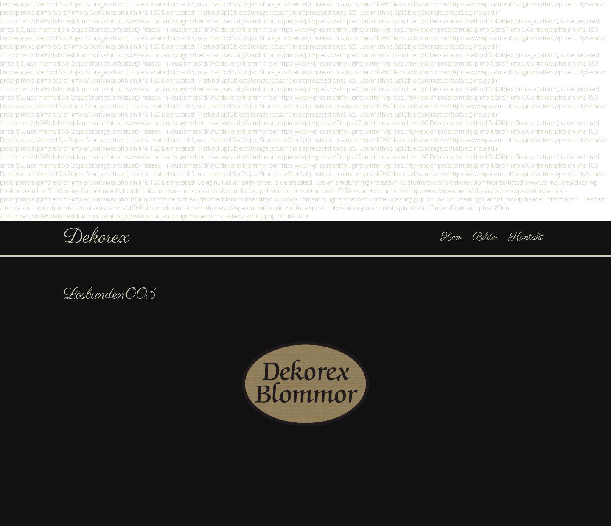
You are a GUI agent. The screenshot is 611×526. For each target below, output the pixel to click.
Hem (451, 237)
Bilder (485, 237)
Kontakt (525, 237)
